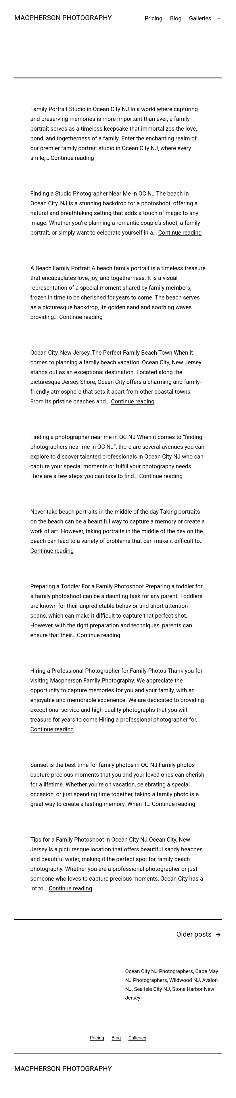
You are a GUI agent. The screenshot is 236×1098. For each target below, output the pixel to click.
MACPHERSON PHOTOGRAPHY (63, 18)
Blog (175, 18)
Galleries (200, 18)
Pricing (153, 18)
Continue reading (72, 157)
